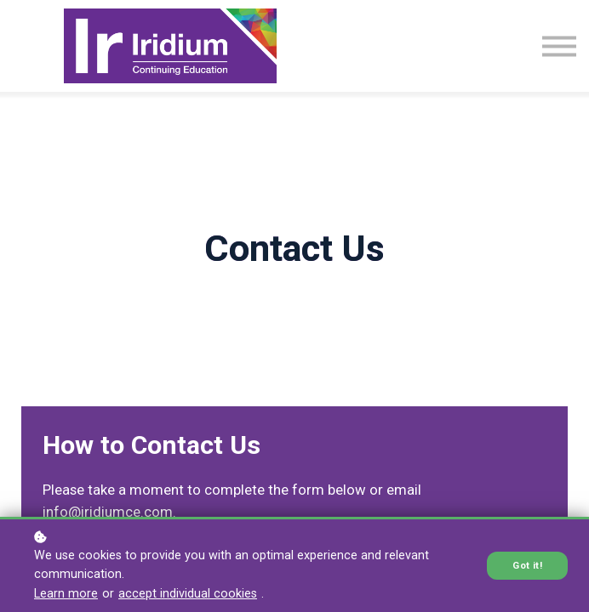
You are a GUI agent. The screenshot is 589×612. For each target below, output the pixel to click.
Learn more (66, 593)
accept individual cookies (187, 593)
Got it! (527, 565)
